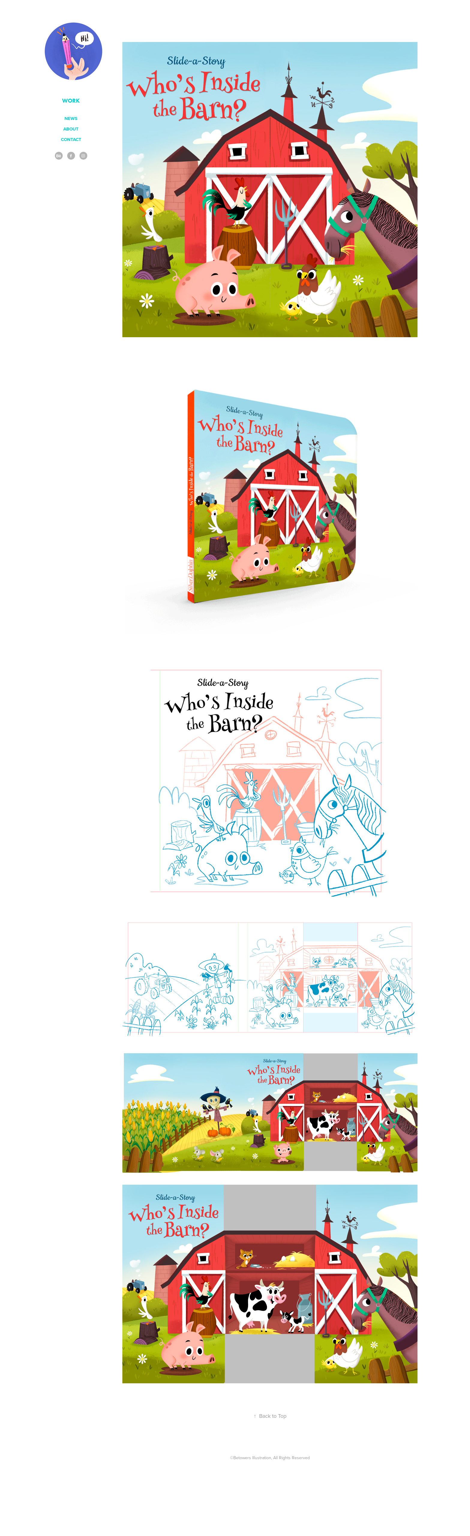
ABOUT (71, 129)
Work (71, 100)
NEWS (70, 118)
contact (71, 139)
